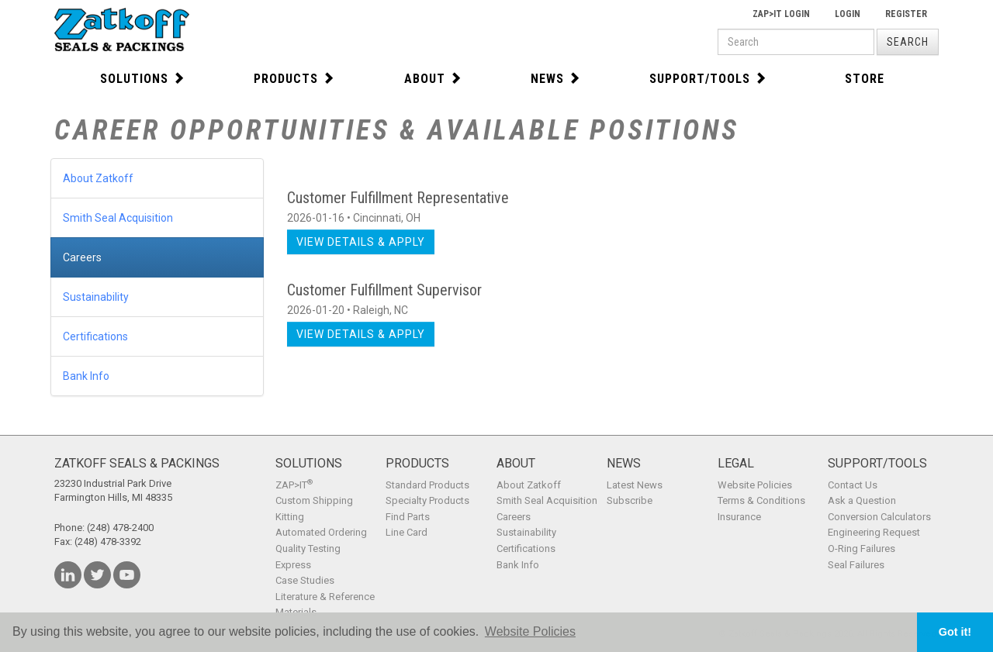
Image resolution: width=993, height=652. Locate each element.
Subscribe (629, 500)
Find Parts (408, 517)
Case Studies (304, 580)
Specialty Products (427, 500)
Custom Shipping (314, 500)
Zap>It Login (781, 14)
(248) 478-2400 (120, 527)
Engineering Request (874, 532)
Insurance (739, 517)
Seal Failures (856, 565)
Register (906, 14)
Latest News (635, 485)
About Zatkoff (98, 178)
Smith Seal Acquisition (118, 218)
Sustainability (96, 297)
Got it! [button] (955, 632)
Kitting (289, 517)
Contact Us (852, 485)
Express (293, 565)
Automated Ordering (321, 532)
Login (847, 14)
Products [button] (294, 78)
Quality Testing (308, 548)
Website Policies (755, 485)
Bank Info (86, 376)
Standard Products (427, 485)
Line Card (406, 532)
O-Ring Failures (861, 548)
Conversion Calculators (879, 517)
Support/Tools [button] (708, 78)
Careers (82, 257)
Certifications (95, 336)
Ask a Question (862, 500)
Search (908, 42)
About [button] (433, 78)
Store (864, 78)
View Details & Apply (360, 242)
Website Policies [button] (530, 631)
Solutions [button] (142, 78)
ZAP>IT (294, 485)
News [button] (556, 78)
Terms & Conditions (761, 500)
